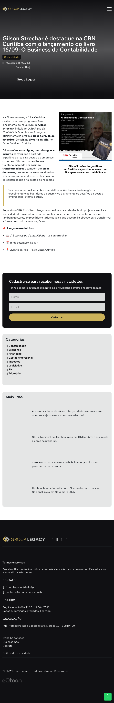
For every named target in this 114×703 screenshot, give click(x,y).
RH (9, 369)
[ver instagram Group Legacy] (57, 539)
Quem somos (10, 641)
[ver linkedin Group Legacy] (66, 539)
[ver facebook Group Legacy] (52, 539)
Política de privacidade (16, 653)
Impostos (13, 361)
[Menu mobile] (109, 9)
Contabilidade (11, 57)
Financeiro (14, 353)
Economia (14, 349)
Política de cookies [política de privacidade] (22, 572)
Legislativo (14, 365)
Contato (7, 645)
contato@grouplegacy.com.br (22, 592)
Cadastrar (57, 317)
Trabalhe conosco (13, 637)
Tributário (14, 373)
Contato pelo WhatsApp (18, 587)
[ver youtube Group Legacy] (62, 539)
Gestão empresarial (20, 357)
